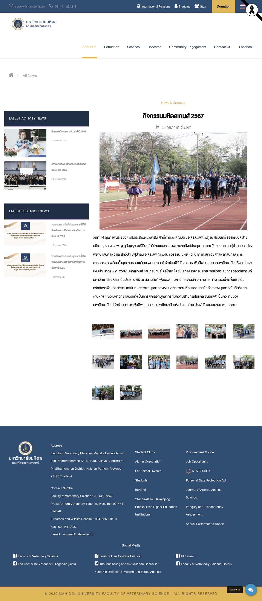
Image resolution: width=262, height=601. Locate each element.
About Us (89, 47)
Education (111, 47)
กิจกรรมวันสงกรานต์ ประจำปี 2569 (68, 131)
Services (133, 47)
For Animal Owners (148, 471)
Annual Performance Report (205, 524)
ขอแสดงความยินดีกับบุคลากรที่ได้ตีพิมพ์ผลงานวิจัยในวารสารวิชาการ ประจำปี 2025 (68, 262)
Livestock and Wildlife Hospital (118, 556)
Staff (200, 6)
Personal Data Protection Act (206, 480)
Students (182, 6)
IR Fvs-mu (185, 556)
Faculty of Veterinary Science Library (204, 564)
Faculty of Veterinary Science (35, 556)
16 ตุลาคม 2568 (59, 245)
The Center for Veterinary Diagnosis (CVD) (44, 564)
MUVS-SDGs (198, 471)
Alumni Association (148, 461)
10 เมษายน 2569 (59, 140)
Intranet (140, 489)
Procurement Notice (200, 452)
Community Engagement (187, 47)
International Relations (153, 6)
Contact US (222, 47)
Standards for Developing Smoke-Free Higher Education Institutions (156, 506)
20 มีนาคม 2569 (59, 179)
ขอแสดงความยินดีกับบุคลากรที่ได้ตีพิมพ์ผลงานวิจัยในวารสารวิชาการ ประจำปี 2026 (68, 230)
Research (154, 47)
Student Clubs (145, 452)
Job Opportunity (197, 461)
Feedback (246, 47)
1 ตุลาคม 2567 (58, 277)
